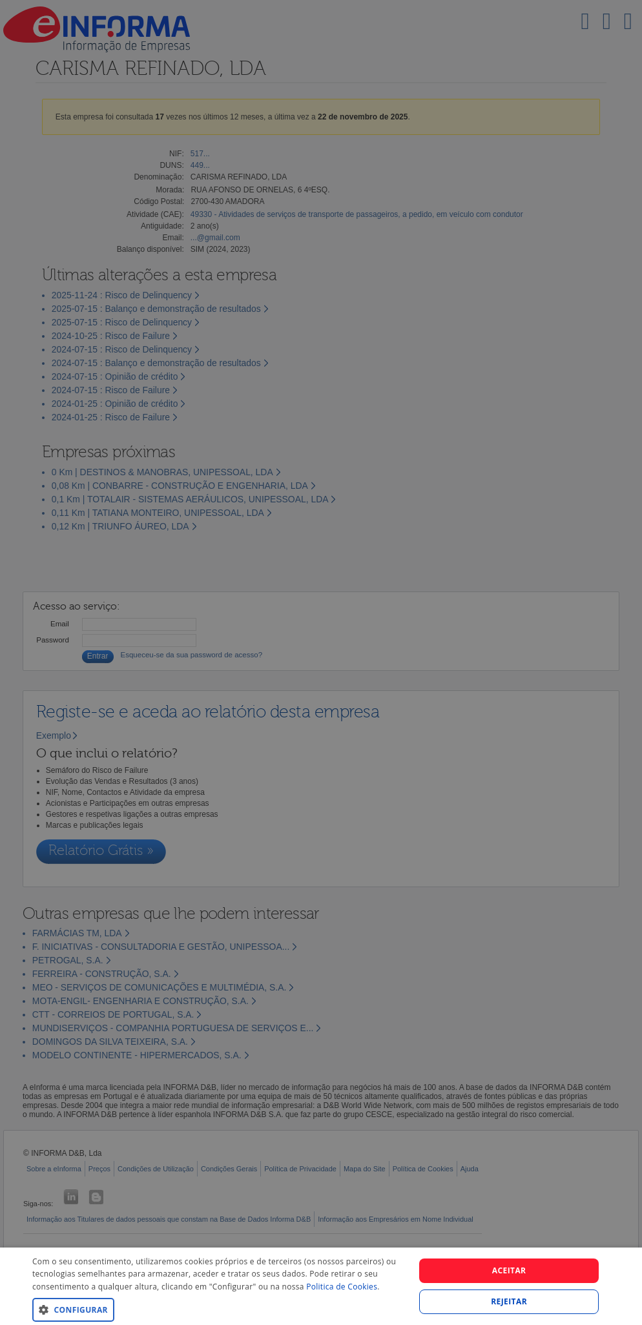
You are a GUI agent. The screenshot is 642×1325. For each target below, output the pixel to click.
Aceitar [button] (509, 1270)
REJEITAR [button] (509, 1301)
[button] (218, 1309)
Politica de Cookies (341, 1286)
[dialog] (321, 1286)
